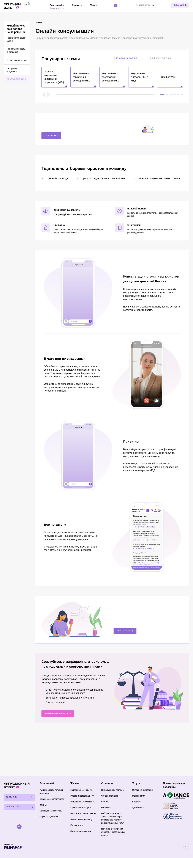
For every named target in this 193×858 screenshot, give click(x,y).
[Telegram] (115, 5)
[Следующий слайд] (48, 94)
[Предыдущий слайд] (43, 94)
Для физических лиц (160, 58)
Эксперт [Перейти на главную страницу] (17, 5)
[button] (54, 77)
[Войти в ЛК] (180, 5)
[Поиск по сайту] (146, 5)
